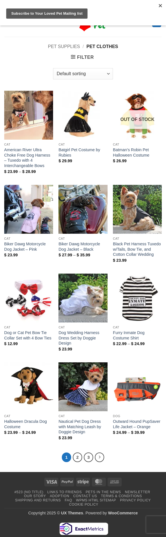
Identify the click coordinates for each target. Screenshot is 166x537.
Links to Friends (64, 492)
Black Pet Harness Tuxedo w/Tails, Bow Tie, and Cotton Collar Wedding (137, 249)
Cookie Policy (84, 504)
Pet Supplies (64, 46)
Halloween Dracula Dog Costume (25, 424)
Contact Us (85, 496)
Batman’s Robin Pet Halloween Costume (131, 152)
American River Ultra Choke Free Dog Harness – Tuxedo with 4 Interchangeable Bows (27, 158)
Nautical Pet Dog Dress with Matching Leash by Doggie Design (79, 426)
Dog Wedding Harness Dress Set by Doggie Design (78, 337)
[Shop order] (83, 73)
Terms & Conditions (121, 496)
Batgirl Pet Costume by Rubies (79, 152)
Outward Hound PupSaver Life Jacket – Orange (136, 424)
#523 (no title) (28, 492)
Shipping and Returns (38, 500)
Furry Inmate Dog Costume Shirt (129, 335)
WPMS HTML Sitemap (96, 500)
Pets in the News (103, 492)
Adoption (59, 496)
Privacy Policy (135, 500)
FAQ (68, 500)
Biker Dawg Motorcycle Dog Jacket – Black (79, 247)
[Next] (99, 457)
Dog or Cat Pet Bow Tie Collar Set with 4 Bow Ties (27, 335)
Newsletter (137, 492)
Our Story (35, 496)
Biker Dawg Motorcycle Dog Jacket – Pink (25, 247)
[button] (82, 57)
